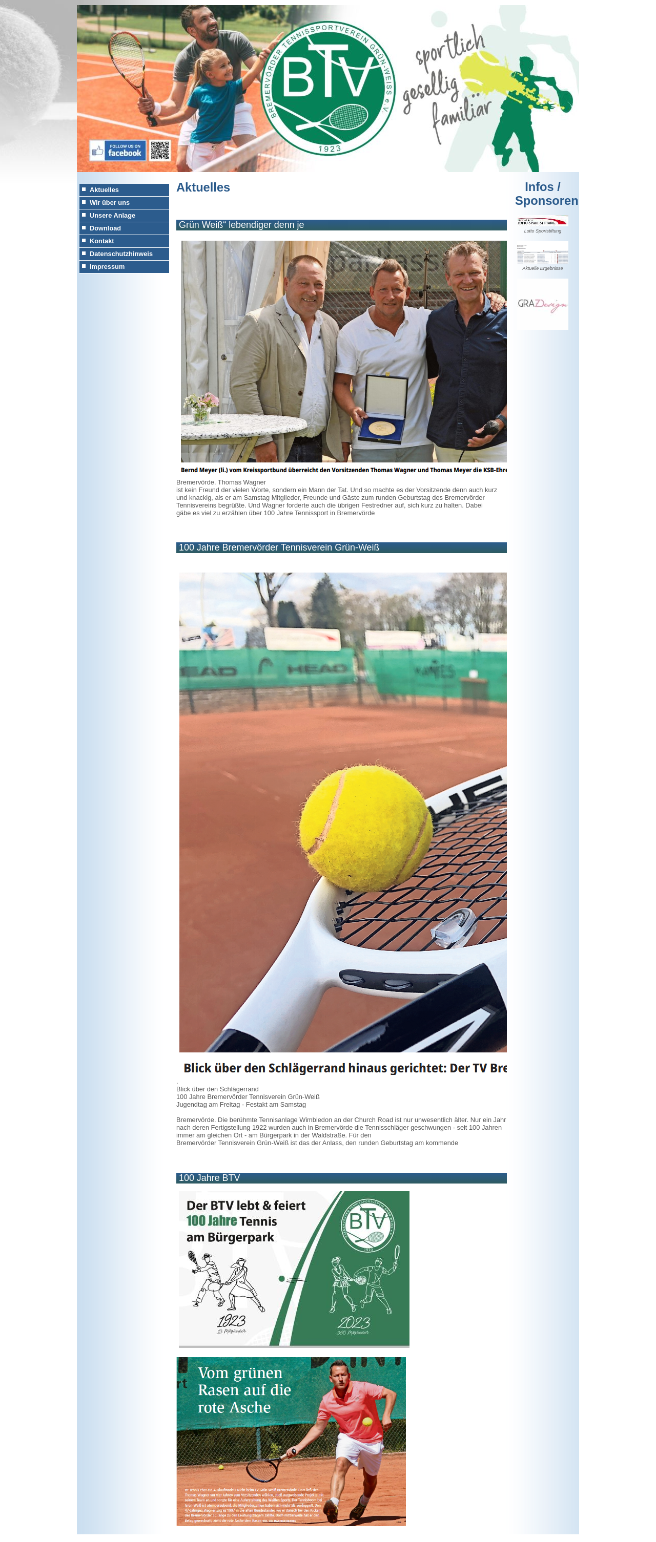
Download (105, 228)
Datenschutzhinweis (121, 254)
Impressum (107, 266)
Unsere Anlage (112, 215)
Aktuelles (104, 190)
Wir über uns (110, 202)
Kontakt (102, 241)
